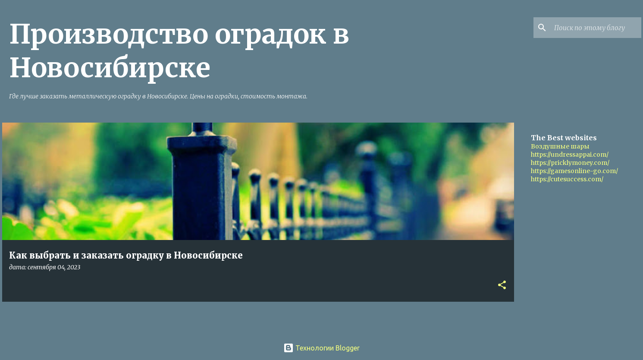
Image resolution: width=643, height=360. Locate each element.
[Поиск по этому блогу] (596, 27)
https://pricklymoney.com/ (570, 163)
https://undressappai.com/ (569, 154)
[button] (502, 285)
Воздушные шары (560, 146)
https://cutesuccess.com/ (567, 179)
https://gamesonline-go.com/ (574, 171)
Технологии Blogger (321, 348)
